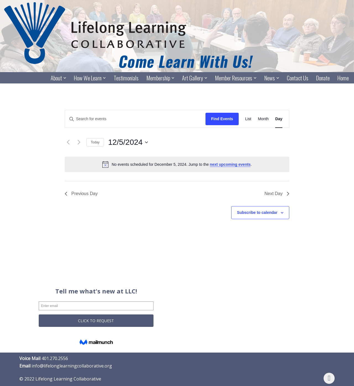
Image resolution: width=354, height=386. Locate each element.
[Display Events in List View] (248, 119)
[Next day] (79, 142)
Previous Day (81, 193)
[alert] (177, 164)
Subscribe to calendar (257, 212)
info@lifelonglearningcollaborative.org (72, 366)
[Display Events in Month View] (263, 119)
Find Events (222, 119)
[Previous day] (68, 142)
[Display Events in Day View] (278, 119)
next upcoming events (230, 164)
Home (343, 78)
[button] (64, 78)
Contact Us (297, 78)
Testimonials (125, 78)
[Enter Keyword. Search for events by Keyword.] (135, 119)
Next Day (276, 193)
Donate (323, 78)
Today (95, 142)
